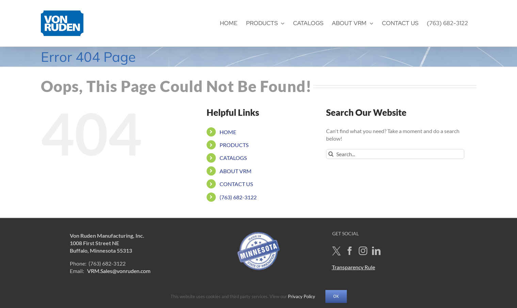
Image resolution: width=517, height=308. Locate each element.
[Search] (331, 154)
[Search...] (395, 154)
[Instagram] (363, 251)
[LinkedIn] (376, 251)
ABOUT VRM (236, 171)
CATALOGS (233, 158)
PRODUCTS (234, 145)
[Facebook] (349, 251)
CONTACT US (236, 184)
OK (336, 296)
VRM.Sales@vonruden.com (118, 271)
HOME (228, 132)
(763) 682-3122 (238, 197)
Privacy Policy (301, 296)
